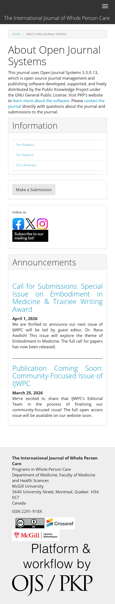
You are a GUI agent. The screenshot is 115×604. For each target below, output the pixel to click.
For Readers (25, 144)
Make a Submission (34, 189)
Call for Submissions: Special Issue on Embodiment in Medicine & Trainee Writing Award (57, 297)
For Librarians (26, 165)
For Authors (25, 155)
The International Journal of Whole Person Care (57, 17)
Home (16, 34)
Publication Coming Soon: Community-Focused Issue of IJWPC (57, 375)
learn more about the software (41, 100)
